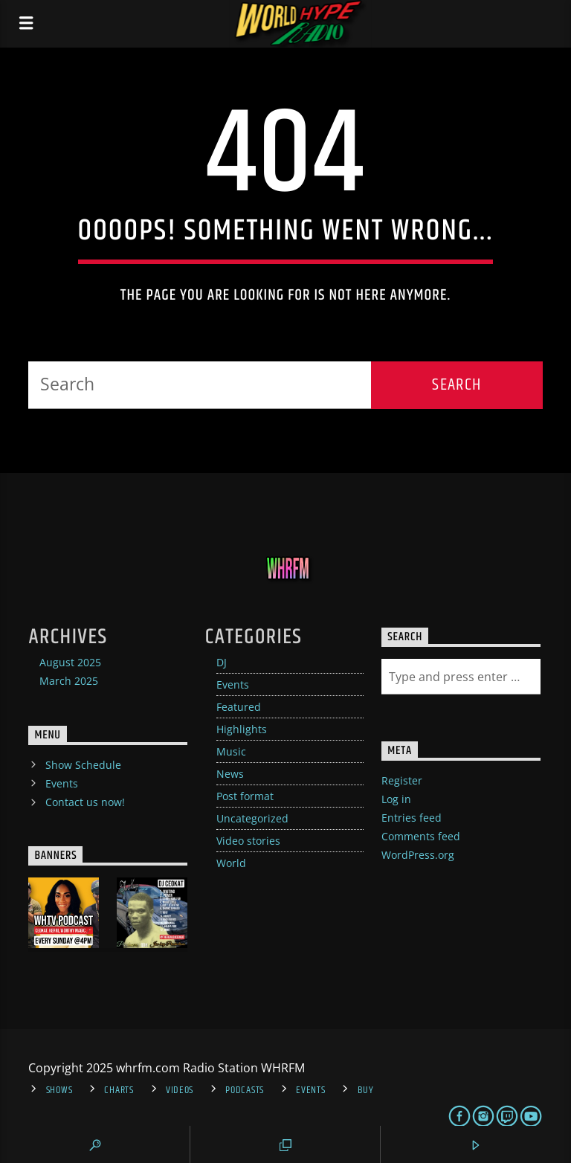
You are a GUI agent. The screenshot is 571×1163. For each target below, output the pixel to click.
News (230, 774)
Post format (245, 796)
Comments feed (420, 836)
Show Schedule (83, 765)
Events (232, 684)
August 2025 (70, 662)
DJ (221, 662)
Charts (118, 1090)
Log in (396, 799)
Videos (179, 1090)
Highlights (241, 729)
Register (401, 780)
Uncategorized (252, 818)
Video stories (248, 841)
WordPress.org (417, 855)
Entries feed (411, 818)
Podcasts (244, 1090)
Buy (366, 1090)
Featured (238, 707)
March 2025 (68, 681)
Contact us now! (85, 802)
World (231, 863)
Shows (59, 1090)
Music (231, 751)
